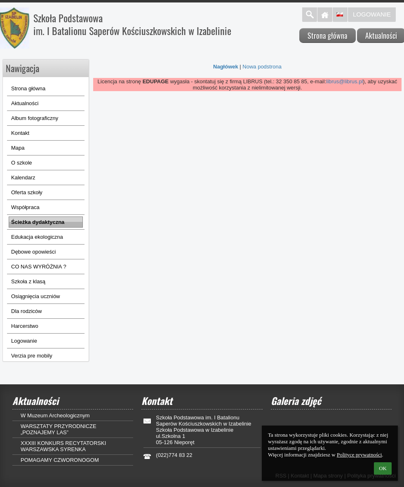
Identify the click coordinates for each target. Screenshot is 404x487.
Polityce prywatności (359, 455)
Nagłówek (225, 67)
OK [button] (383, 468)
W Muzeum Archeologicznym (55, 415)
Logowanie (372, 14)
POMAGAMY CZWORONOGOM (60, 460)
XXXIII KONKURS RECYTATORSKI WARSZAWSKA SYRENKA (63, 446)
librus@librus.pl (344, 81)
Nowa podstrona (262, 67)
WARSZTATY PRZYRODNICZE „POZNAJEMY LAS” (58, 429)
